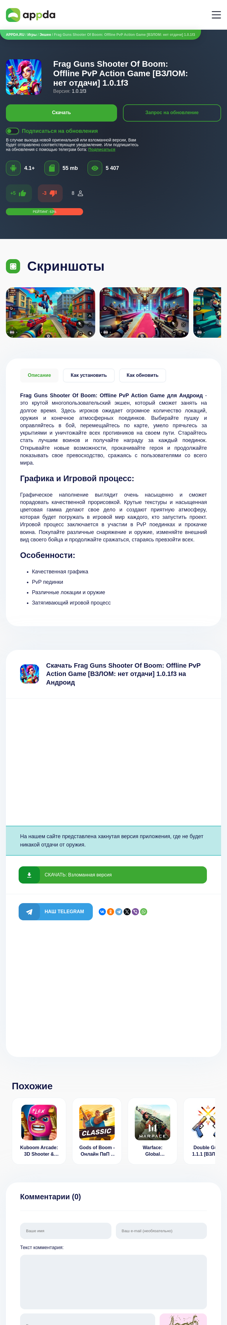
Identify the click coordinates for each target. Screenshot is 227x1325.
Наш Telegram (64, 911)
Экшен (45, 35)
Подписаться (102, 149)
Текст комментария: (113, 1277)
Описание (39, 375)
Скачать (61, 112)
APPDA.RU (15, 35)
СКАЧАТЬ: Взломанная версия (78, 874)
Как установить (89, 375)
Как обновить (143, 375)
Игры (32, 35)
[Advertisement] (113, 762)
